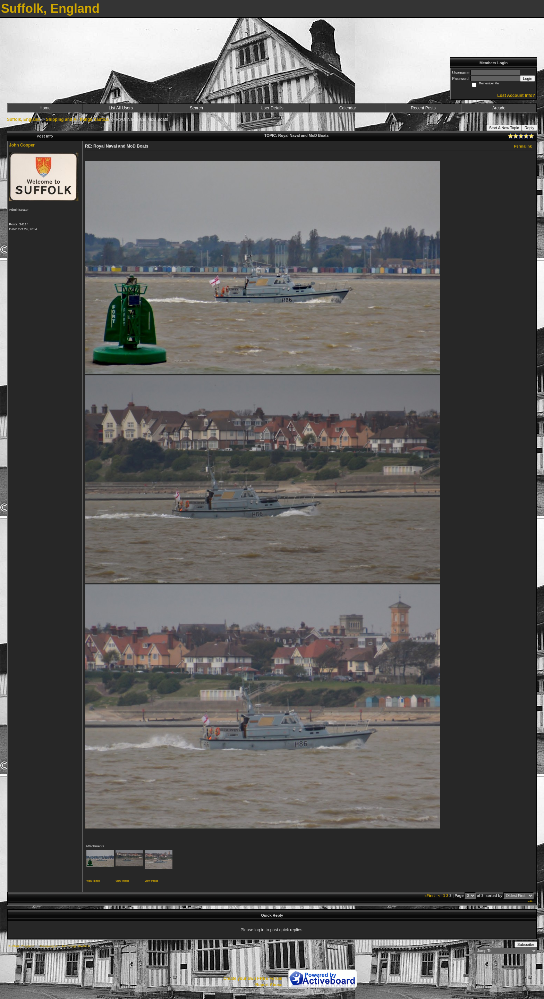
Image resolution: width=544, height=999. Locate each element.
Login (527, 78)
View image (93, 880)
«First (430, 895)
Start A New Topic (504, 128)
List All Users (121, 108)
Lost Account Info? (516, 95)
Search (196, 108)
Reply (529, 128)
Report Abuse (268, 984)
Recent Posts (423, 108)
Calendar (347, 108)
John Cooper (22, 145)
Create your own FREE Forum (252, 978)
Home (45, 108)
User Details (272, 108)
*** (530, 902)
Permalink (523, 146)
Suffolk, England (23, 119)
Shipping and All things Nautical (78, 119)
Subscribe (525, 944)
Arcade (498, 108)
